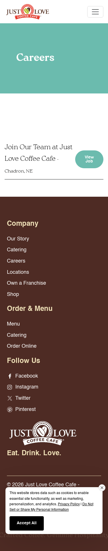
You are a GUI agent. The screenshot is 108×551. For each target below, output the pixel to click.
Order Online (22, 346)
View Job (89, 159)
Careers (16, 261)
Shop (13, 294)
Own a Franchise (26, 283)
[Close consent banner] (101, 487)
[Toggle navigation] (95, 12)
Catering (16, 249)
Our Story (18, 239)
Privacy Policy (69, 504)
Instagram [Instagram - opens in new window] (22, 387)
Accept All (27, 523)
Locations (18, 272)
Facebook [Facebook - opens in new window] (22, 376)
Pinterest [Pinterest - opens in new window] (21, 409)
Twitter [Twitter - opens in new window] (19, 398)
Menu (13, 324)
